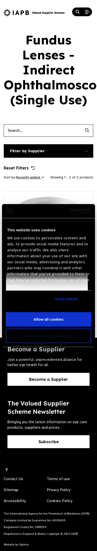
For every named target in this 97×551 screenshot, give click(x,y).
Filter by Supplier (27, 150)
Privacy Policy (58, 489)
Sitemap (11, 489)
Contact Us (13, 478)
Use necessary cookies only (48, 335)
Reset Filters (19, 167)
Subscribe (49, 441)
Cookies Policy (59, 500)
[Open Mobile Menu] (87, 12)
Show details (66, 299)
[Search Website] (77, 12)
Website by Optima (16, 544)
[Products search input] (42, 130)
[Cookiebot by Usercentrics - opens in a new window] (69, 211)
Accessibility (15, 500)
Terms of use (58, 478)
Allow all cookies (49, 319)
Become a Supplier (48, 379)
